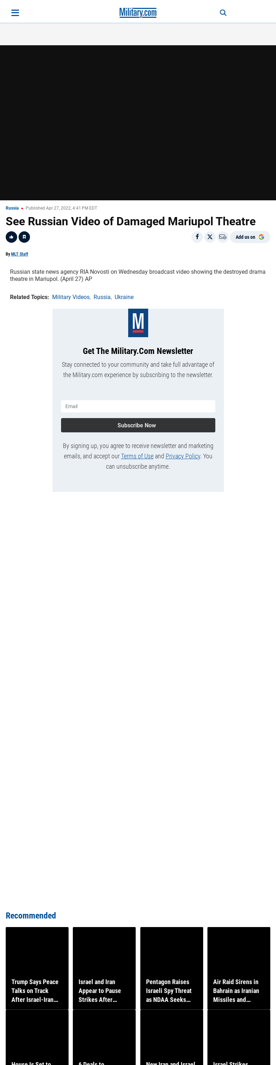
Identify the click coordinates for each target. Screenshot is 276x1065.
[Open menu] (15, 13)
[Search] (223, 13)
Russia (12, 208)
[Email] (223, 237)
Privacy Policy (183, 456)
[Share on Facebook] (197, 237)
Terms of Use (137, 456)
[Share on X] (210, 237)
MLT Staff (19, 254)
